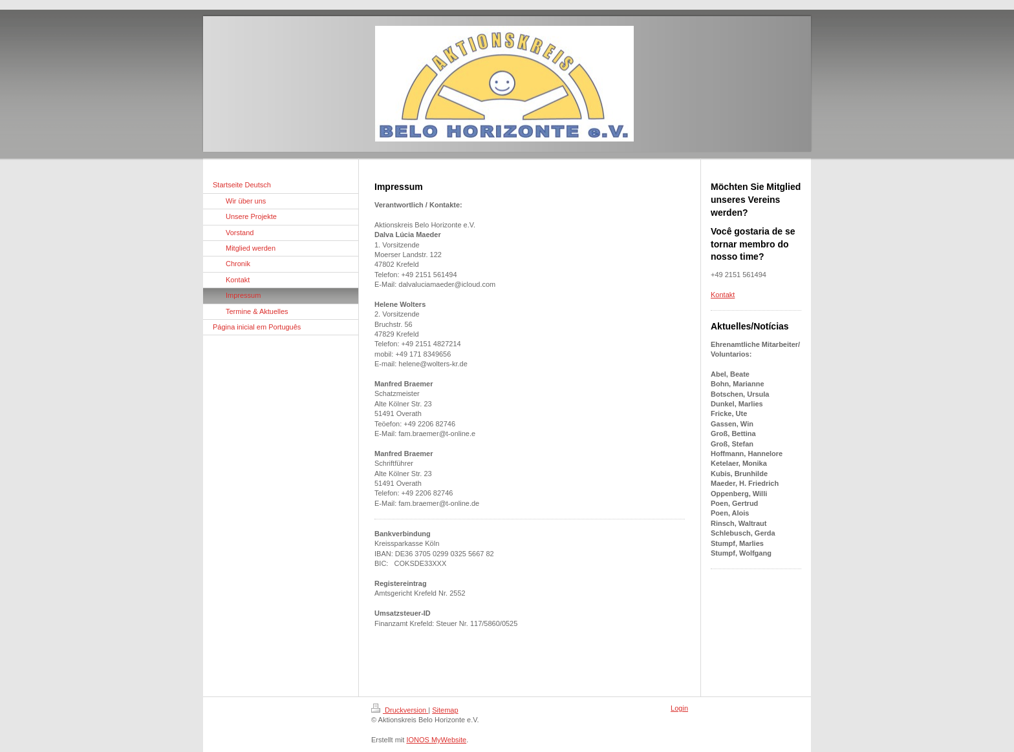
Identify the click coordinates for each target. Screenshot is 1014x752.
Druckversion (399, 710)
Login (679, 708)
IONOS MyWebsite (436, 740)
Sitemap (445, 710)
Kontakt (723, 294)
